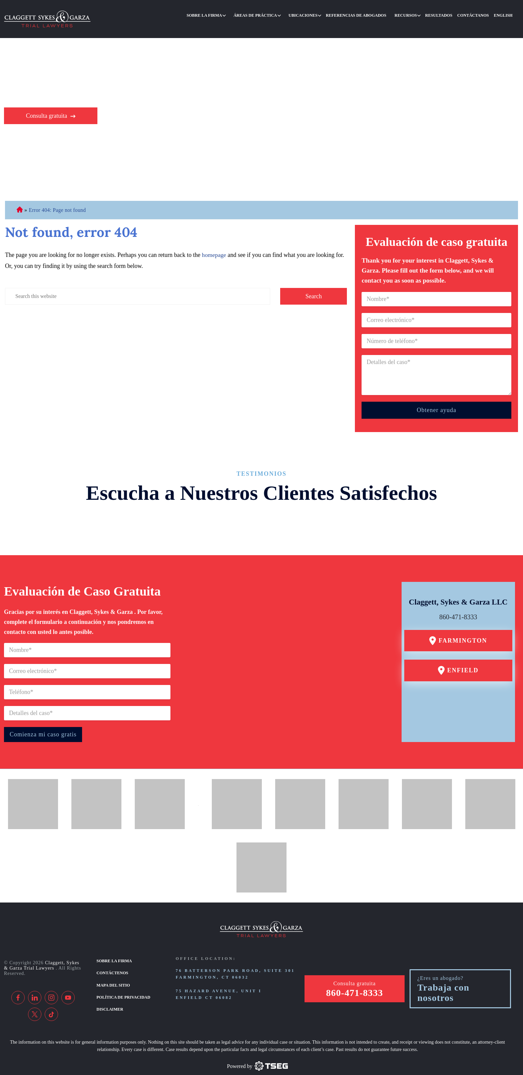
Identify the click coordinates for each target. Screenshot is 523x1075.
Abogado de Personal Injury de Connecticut (19, 198)
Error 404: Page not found (58, 198)
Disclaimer (109, 995)
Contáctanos (476, 14)
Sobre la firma (222, 14)
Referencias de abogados (366, 14)
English (504, 14)
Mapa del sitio (112, 972)
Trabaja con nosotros (443, 980)
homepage (214, 242)
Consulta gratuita (46, 103)
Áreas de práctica (271, 14)
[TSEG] (257, 1053)
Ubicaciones (316, 14)
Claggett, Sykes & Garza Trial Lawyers (41, 953)
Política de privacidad (122, 983)
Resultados (444, 14)
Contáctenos (111, 960)
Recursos (413, 14)
